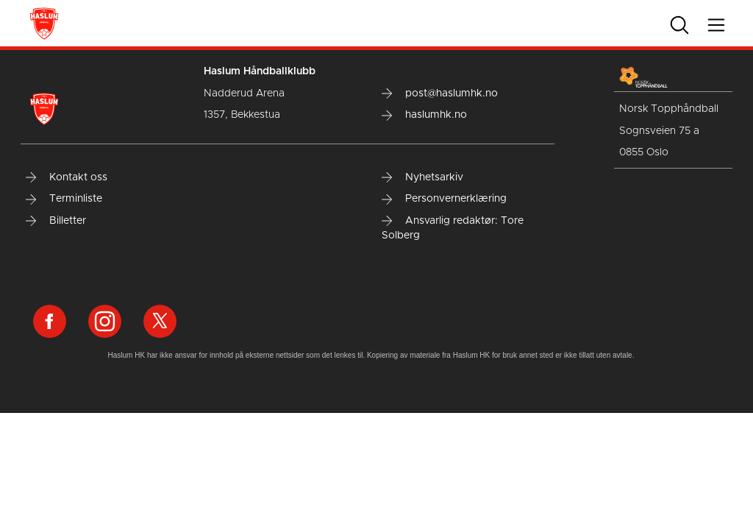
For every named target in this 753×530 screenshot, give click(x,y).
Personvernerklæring (444, 199)
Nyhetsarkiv (422, 177)
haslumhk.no (424, 115)
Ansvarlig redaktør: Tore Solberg (453, 228)
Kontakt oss (66, 177)
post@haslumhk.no (440, 93)
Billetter (56, 221)
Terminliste (64, 199)
